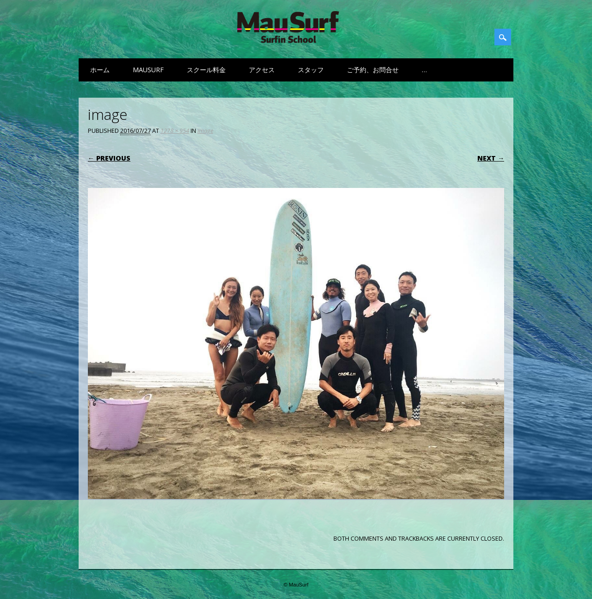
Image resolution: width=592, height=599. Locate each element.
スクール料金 (206, 69)
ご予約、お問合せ (373, 69)
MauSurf (148, 69)
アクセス (262, 69)
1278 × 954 (174, 130)
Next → (490, 158)
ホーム (100, 69)
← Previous (109, 158)
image (205, 130)
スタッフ (311, 69)
